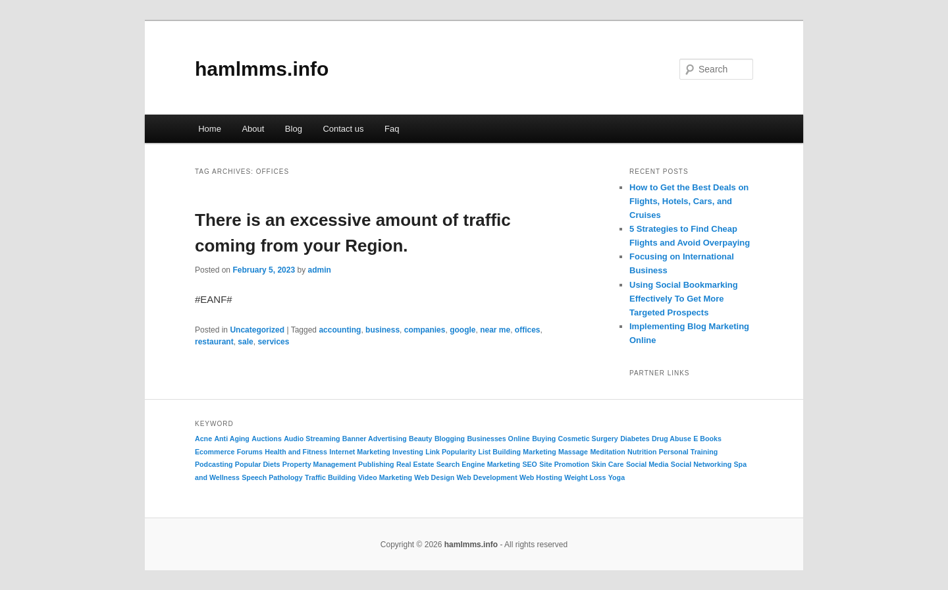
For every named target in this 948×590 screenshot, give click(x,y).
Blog (293, 129)
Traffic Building (330, 477)
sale (245, 341)
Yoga (616, 477)
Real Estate (415, 464)
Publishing (376, 464)
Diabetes (634, 439)
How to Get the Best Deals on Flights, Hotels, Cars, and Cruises (689, 201)
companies (425, 330)
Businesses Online (498, 439)
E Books (707, 439)
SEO (529, 464)
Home (209, 129)
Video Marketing (385, 477)
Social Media (647, 464)
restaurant (214, 341)
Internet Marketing (359, 452)
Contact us (343, 129)
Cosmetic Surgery (588, 439)
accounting (340, 330)
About (253, 129)
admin (318, 270)
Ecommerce (214, 452)
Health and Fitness (296, 452)
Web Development (487, 477)
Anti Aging (231, 439)
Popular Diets (257, 464)
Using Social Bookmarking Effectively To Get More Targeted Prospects (683, 298)
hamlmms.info (262, 69)
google (462, 330)
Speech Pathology (272, 477)
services (273, 341)
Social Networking (701, 464)
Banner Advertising (374, 439)
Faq (391, 129)
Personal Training (688, 452)
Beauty (421, 439)
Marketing (539, 452)
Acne (203, 439)
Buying (544, 439)
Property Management (319, 464)
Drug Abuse (671, 439)
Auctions (266, 439)
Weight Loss (585, 477)
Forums (250, 452)
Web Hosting (540, 477)
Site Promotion (564, 464)
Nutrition (641, 452)
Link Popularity (450, 452)
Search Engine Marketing (478, 464)
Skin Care (607, 464)
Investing (407, 452)
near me (495, 330)
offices (527, 330)
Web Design (434, 477)
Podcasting (213, 464)
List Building (499, 452)
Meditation (607, 452)
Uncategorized (257, 330)
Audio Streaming (312, 439)
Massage (573, 452)
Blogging (449, 439)
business (382, 330)
